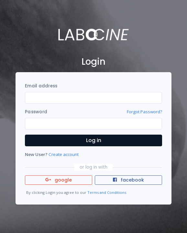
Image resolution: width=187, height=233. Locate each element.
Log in (93, 140)
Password (36, 112)
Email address (41, 86)
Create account (64, 154)
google (58, 180)
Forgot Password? (144, 112)
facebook (128, 180)
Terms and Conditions (106, 192)
